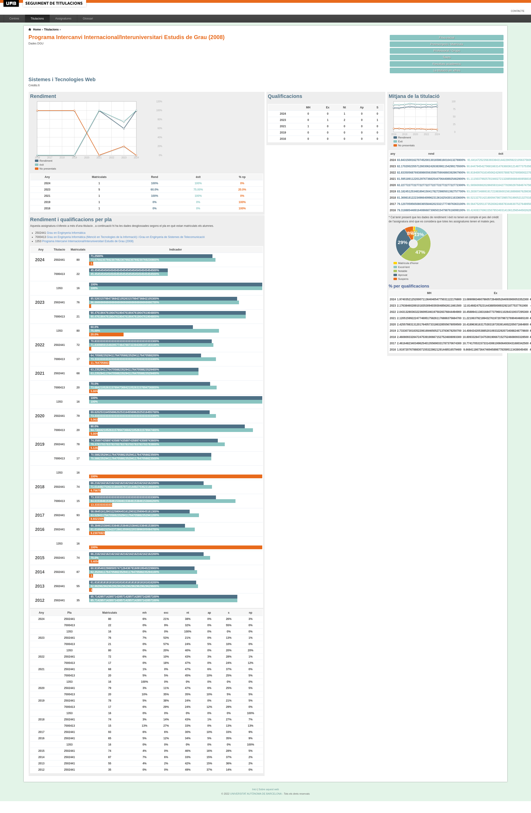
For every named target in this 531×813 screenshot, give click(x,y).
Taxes (447, 57)
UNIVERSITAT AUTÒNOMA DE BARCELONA (256, 793)
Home (37, 29)
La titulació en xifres (446, 70)
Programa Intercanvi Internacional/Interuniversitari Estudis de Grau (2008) (88, 241)
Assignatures (63, 18)
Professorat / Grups (446, 50)
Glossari (88, 18)
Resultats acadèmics (447, 64)
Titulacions (37, 18)
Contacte (517, 11)
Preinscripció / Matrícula (446, 44)
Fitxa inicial (446, 37)
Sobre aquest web (269, 789)
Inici (254, 789)
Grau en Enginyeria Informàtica (66, 232)
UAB (11, 3)
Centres (14, 18)
